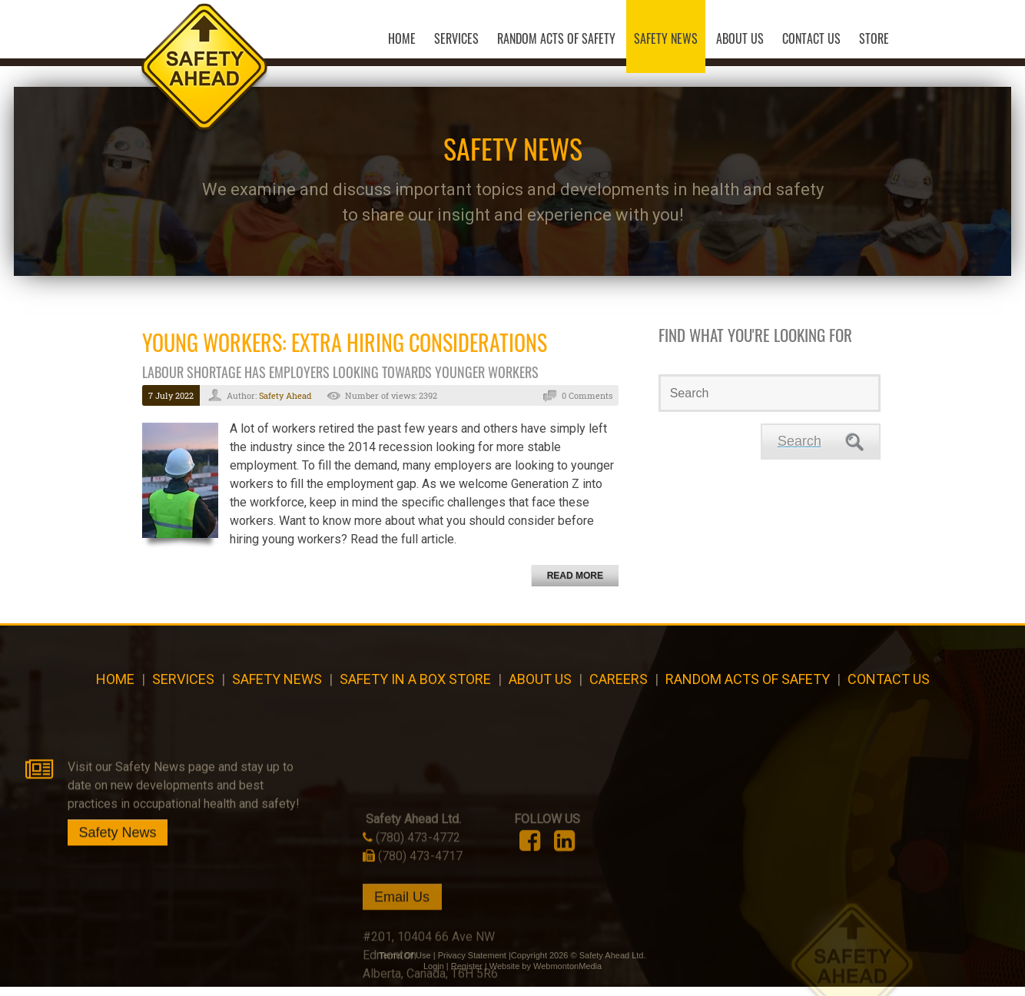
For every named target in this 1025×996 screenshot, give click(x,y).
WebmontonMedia (567, 975)
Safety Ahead (285, 403)
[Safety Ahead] (186, 56)
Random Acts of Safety (747, 687)
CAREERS (618, 687)
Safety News (277, 687)
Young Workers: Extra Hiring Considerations (344, 350)
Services (183, 687)
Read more (575, 583)
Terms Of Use (404, 964)
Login (433, 975)
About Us (540, 687)
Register (467, 975)
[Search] (769, 401)
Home (115, 687)
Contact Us (889, 687)
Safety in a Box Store (415, 687)
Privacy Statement (472, 964)
